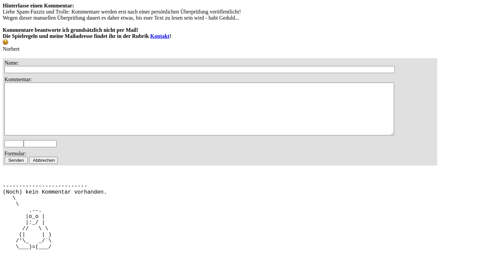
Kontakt (159, 36)
